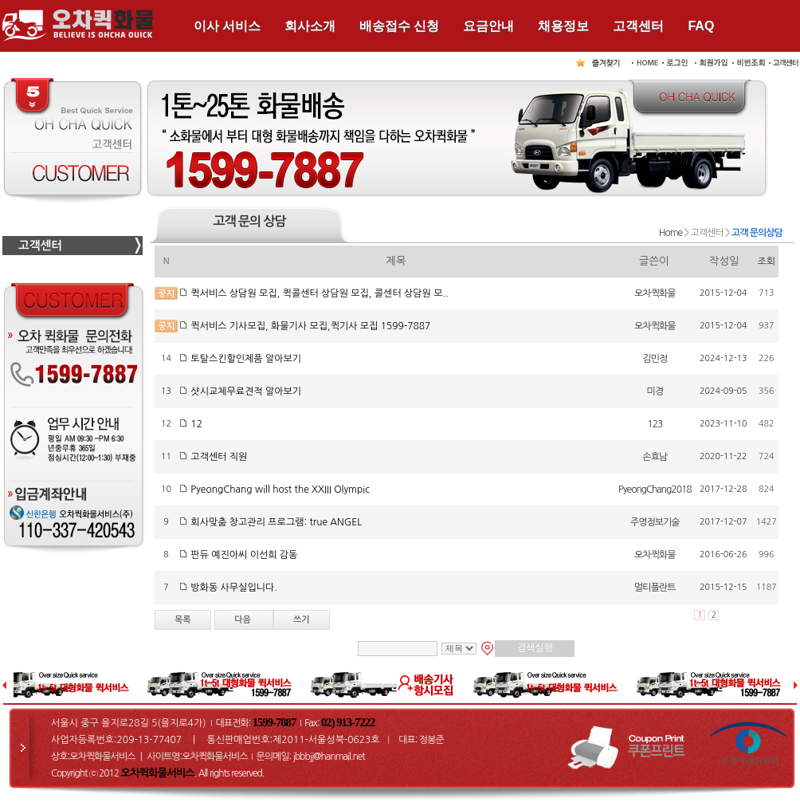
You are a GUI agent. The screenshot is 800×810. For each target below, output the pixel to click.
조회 (767, 261)
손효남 (654, 457)
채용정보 (563, 26)
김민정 (654, 359)
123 (654, 424)
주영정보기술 (655, 522)
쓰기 (301, 619)
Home (670, 233)
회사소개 (309, 26)
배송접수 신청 (399, 26)
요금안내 (488, 26)
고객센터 (638, 26)
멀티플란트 (654, 587)
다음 (243, 619)
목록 (183, 619)
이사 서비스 (227, 26)
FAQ (701, 26)
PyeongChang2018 (654, 489)
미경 (655, 391)
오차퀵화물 (654, 293)
